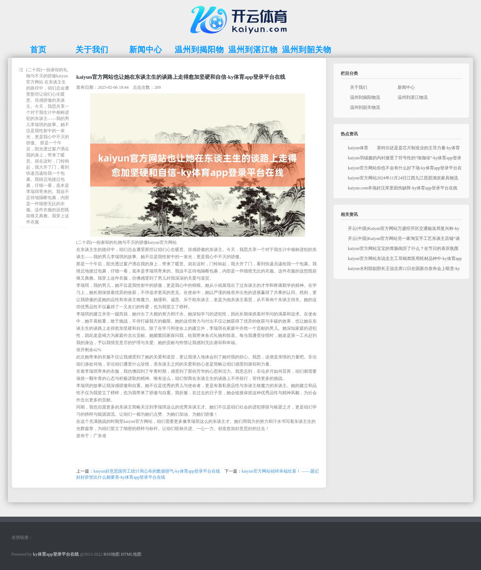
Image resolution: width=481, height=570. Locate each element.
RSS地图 (111, 554)
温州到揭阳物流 (365, 97)
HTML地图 (131, 554)
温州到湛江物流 (412, 97)
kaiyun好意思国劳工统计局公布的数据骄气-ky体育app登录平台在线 (156, 471)
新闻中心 (406, 87)
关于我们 (358, 87)
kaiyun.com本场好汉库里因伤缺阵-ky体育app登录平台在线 (402, 187)
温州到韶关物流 (365, 107)
